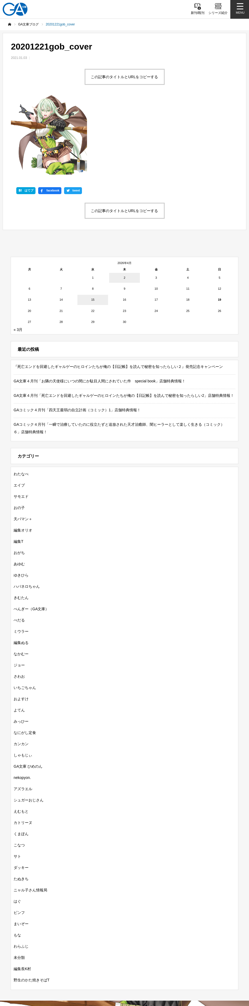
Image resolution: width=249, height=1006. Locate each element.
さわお (19, 602)
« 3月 (18, 256)
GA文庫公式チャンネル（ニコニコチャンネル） (177, 972)
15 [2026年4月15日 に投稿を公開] (92, 226)
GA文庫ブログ (120, 943)
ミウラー (21, 557)
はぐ (17, 827)
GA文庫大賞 (154, 943)
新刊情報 (19, 943)
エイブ (19, 411)
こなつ (19, 771)
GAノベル (184, 943)
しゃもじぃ (23, 681)
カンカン (21, 670)
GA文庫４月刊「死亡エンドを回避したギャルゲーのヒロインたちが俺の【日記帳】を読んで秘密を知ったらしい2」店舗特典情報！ (124, 321)
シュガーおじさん (29, 726)
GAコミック (215, 943)
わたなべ (21, 400)
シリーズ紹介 (84, 943)
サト (17, 782)
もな (17, 861)
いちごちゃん (25, 614)
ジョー (19, 591)
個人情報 (119, 980)
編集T (18, 467)
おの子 (19, 434)
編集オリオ (23, 456)
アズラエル (23, 715)
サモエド (21, 422)
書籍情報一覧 (50, 943)
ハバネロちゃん (27, 512)
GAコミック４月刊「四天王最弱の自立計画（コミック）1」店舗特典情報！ (77, 336)
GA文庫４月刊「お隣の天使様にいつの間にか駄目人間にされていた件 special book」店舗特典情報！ (99, 307)
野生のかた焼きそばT (32, 906)
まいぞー (21, 850)
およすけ (21, 625)
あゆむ (19, 490)
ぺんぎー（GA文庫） (31, 535)
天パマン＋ (23, 445)
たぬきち (21, 805)
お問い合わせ (150, 980)
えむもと (21, 737)
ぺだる (19, 546)
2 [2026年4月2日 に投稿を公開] (124, 203)
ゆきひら (21, 501)
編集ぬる (21, 569)
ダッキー (21, 794)
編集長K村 (22, 895)
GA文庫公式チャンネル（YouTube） (94, 972)
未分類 (19, 883)
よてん (19, 636)
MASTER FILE (88, 980)
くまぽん (21, 760)
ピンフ (19, 839)
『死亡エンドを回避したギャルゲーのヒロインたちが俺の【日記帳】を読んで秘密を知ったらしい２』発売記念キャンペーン (118, 293)
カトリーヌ (23, 749)
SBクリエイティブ (36, 972)
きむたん (21, 524)
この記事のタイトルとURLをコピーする (124, 77)
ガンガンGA (124, 952)
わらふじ (21, 872)
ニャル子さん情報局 (30, 816)
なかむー (21, 580)
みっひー (21, 647)
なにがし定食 (25, 659)
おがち (19, 479)
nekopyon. (22, 704)
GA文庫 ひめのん (28, 692)
